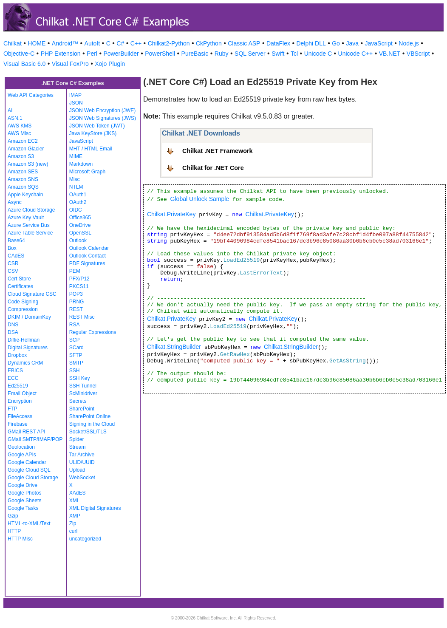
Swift (278, 53)
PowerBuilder (121, 53)
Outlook (78, 240)
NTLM (76, 187)
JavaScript (379, 43)
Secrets (78, 401)
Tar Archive (81, 455)
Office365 (80, 218)
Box (12, 248)
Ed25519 (18, 386)
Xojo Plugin (110, 63)
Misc (74, 179)
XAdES (77, 493)
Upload (77, 470)
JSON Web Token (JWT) (97, 126)
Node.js (409, 43)
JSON (76, 103)
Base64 (16, 240)
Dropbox (17, 355)
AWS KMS (19, 126)
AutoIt (92, 43)
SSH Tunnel (82, 386)
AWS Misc (19, 133)
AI (10, 110)
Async (15, 202)
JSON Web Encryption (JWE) (102, 110)
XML (74, 501)
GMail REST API (26, 432)
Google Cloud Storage (33, 478)
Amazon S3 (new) (28, 164)
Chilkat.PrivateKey (171, 214)
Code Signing (23, 302)
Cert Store (19, 279)
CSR (13, 263)
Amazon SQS (23, 187)
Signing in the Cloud (92, 424)
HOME (36, 43)
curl (73, 531)
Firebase (18, 424)
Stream (77, 447)
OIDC (75, 210)
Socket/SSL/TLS (88, 432)
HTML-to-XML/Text (29, 523)
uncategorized (85, 539)
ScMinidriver (83, 393)
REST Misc (82, 317)
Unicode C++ (355, 53)
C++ (135, 43)
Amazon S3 (21, 156)
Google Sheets (24, 501)
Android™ (65, 43)
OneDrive (80, 225)
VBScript (418, 53)
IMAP (75, 95)
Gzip (13, 516)
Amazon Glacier (26, 149)
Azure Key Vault (26, 218)
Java (352, 43)
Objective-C (18, 53)
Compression (23, 309)
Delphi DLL (310, 43)
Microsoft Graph (87, 172)
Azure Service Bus (29, 225)
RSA (74, 325)
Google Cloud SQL (29, 470)
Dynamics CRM (25, 363)
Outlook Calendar (89, 248)
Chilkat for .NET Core (213, 167)
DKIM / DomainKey (29, 317)
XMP (74, 516)
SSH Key (79, 378)
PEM (74, 271)
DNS (13, 325)
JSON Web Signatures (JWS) (102, 118)
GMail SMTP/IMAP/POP (35, 439)
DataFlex (278, 43)
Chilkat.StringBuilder (174, 346)
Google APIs (22, 455)
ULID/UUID (82, 462)
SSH (74, 370)
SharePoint (81, 409)
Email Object (22, 393)
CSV (13, 271)
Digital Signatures (28, 348)
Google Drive (22, 485)
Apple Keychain (25, 195)
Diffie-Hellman (24, 340)
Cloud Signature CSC (32, 294)
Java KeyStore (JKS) (92, 133)
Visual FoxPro (70, 63)
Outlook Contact (87, 256)
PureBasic (195, 53)
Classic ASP (244, 43)
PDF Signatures (87, 263)
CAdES (16, 256)
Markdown (81, 164)
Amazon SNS (23, 179)
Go (336, 43)
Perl (92, 53)
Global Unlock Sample (199, 198)
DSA (13, 332)
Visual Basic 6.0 (24, 63)
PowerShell (160, 53)
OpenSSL (80, 233)
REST (76, 309)
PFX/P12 (79, 279)
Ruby (222, 53)
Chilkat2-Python (169, 43)
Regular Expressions (92, 332)
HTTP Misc (20, 539)
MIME (75, 156)
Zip (72, 523)
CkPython (209, 43)
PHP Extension (61, 53)
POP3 (76, 294)
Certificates (20, 286)
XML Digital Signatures (95, 508)
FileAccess (20, 416)
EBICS (15, 370)
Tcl (294, 53)
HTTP (14, 531)
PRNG (76, 302)
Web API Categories (31, 95)
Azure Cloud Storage (31, 210)
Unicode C (318, 53)
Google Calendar (27, 462)
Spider (76, 439)
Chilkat (12, 43)
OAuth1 (78, 195)
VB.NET (390, 53)
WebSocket (82, 478)
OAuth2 (78, 202)
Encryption (20, 401)
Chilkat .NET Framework (217, 150)
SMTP (76, 363)
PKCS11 (79, 286)
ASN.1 (15, 118)
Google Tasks (23, 508)
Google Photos (24, 493)
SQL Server (250, 53)
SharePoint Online (89, 416)
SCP (74, 340)
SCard (76, 348)
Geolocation (21, 447)
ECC (13, 378)
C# (120, 43)
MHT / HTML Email (90, 149)
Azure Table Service (30, 233)
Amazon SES (23, 172)
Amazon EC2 (23, 141)
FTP (12, 409)
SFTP (75, 355)
